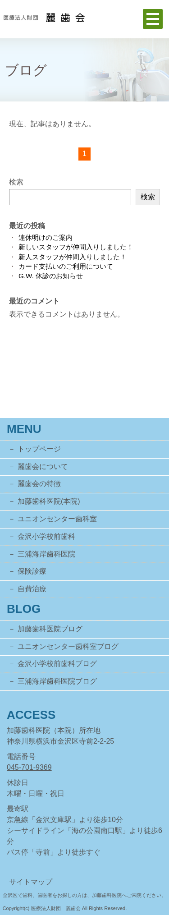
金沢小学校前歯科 (46, 536)
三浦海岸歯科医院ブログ (57, 681)
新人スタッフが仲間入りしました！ (72, 257)
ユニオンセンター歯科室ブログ (68, 646)
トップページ (39, 449)
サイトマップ (30, 882)
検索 (16, 182)
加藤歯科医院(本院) (49, 501)
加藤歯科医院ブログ (50, 629)
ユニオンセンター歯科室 (57, 519)
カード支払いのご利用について (65, 266)
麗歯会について (43, 466)
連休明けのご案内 (45, 237)
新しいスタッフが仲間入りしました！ (75, 247)
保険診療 (32, 571)
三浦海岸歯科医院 (46, 554)
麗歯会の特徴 (39, 483)
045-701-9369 (29, 767)
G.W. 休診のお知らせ (50, 276)
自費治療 (32, 589)
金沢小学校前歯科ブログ (57, 663)
